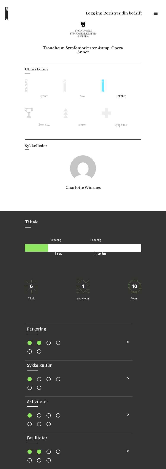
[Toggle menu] (155, 13)
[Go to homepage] (6, 13)
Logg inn (94, 13)
